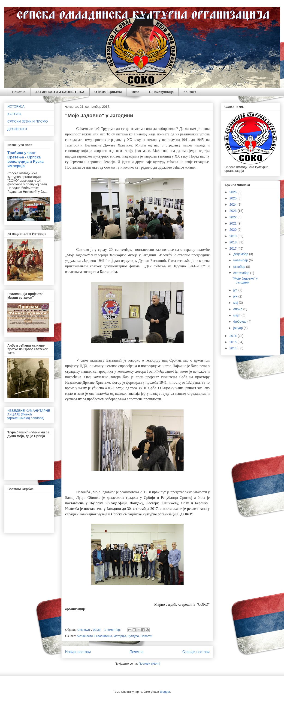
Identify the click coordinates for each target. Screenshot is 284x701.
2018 (234, 242)
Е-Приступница (161, 92)
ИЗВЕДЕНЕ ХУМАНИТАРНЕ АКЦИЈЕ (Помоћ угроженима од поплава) (28, 414)
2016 (234, 336)
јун (235, 296)
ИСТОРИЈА (15, 106)
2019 (234, 236)
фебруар (240, 321)
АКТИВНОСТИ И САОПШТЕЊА (60, 92)
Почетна (18, 92)
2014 (234, 348)
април (238, 309)
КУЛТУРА (14, 114)
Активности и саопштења (94, 636)
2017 (234, 248)
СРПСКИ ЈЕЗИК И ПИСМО (27, 121)
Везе (135, 92)
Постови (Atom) (149, 663)
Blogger (165, 691)
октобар (239, 267)
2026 (234, 192)
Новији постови (78, 652)
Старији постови (196, 652)
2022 (234, 217)
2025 (234, 198)
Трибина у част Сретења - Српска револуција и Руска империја (25, 159)
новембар (241, 260)
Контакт (190, 92)
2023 (234, 211)
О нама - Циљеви (108, 92)
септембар (241, 273)
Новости (146, 636)
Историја (120, 636)
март (237, 315)
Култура (133, 636)
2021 (234, 223)
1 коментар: (113, 629)
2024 (234, 204)
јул (235, 290)
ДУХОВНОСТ (17, 129)
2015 (234, 342)
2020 (234, 229)
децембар (241, 254)
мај (236, 302)
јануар (238, 328)
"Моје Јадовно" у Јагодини (99, 115)
